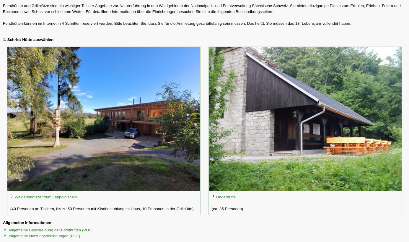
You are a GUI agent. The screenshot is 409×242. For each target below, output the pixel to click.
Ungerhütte (226, 197)
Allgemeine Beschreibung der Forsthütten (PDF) (50, 230)
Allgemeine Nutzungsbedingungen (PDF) (44, 236)
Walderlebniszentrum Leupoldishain (46, 197)
